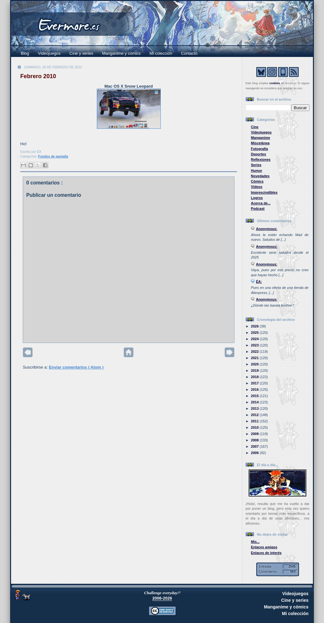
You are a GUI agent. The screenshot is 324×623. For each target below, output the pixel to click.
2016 (255, 389)
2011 (255, 421)
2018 (255, 377)
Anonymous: (266, 229)
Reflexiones (261, 159)
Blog (25, 53)
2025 (255, 332)
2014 (255, 402)
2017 (255, 383)
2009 (255, 434)
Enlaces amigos (264, 547)
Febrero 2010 (38, 76)
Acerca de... (261, 203)
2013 (255, 408)
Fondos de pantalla (53, 156)
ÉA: (259, 281)
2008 (255, 440)
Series (256, 165)
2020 (255, 364)
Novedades (260, 176)
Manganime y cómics (121, 53)
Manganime (260, 138)
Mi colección (161, 53)
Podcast (258, 208)
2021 (255, 358)
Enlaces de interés (266, 553)
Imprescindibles (264, 192)
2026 (255, 326)
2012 (255, 415)
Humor (256, 170)
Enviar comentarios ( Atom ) (76, 367)
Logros (257, 198)
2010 (255, 427)
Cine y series (81, 53)
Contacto (189, 53)
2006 (255, 453)
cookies (274, 83)
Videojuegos (49, 53)
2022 (255, 351)
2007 (255, 446)
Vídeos (256, 187)
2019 (255, 370)
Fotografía (259, 149)
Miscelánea (260, 143)
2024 (255, 339)
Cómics (257, 181)
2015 (255, 396)
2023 (255, 345)
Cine (255, 127)
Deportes (258, 154)
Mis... (255, 542)
